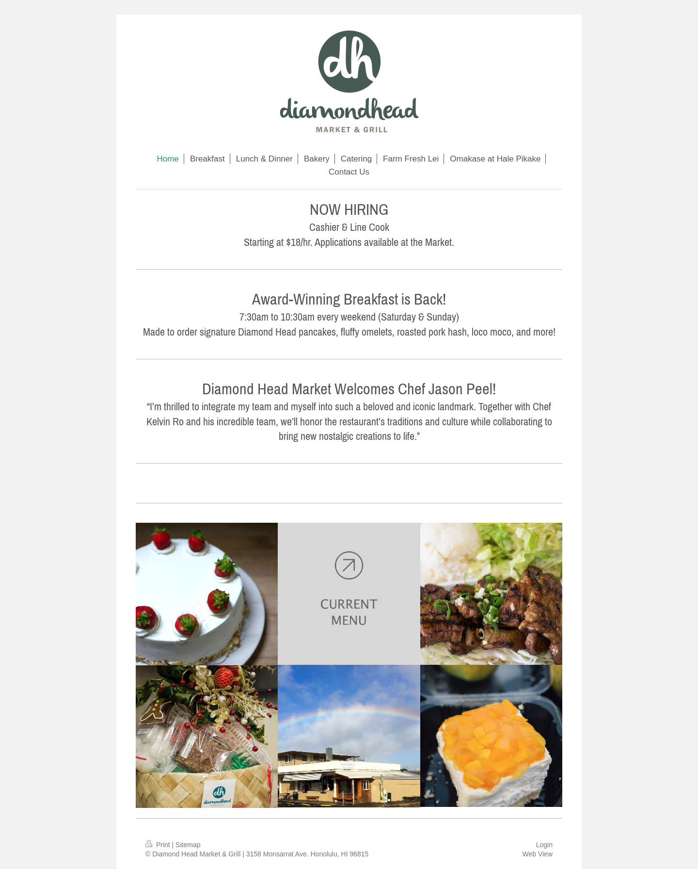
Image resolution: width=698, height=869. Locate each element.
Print (158, 845)
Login (544, 845)
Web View (537, 854)
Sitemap (187, 845)
